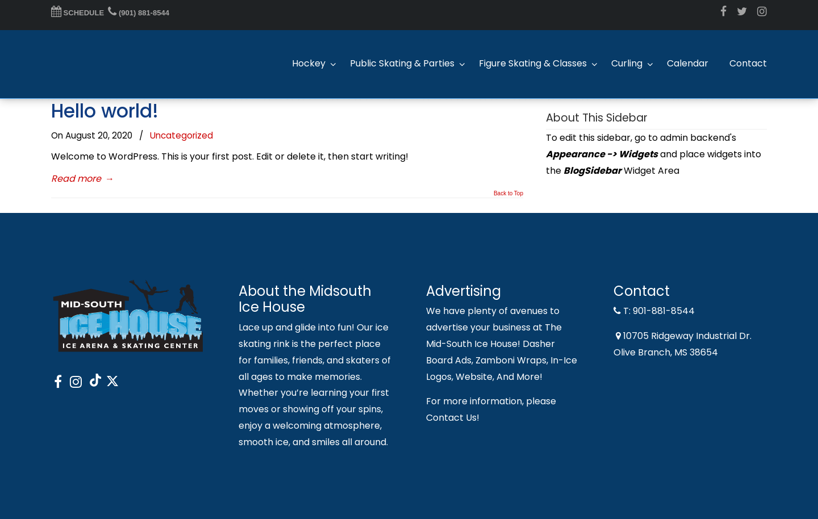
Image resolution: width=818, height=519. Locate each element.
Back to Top (508, 193)
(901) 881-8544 (138, 13)
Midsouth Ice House (108, 64)
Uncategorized (181, 135)
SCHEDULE (77, 13)
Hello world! (104, 111)
